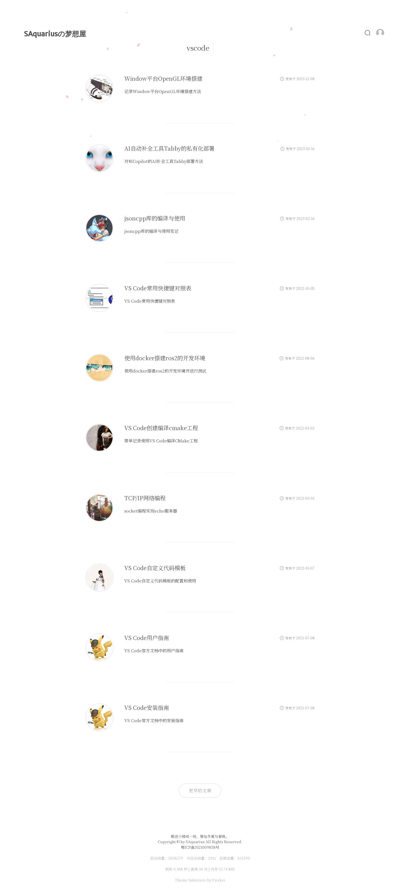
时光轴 (192, 32)
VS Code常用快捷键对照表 (157, 288)
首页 (145, 32)
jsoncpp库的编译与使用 (154, 218)
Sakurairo (197, 880)
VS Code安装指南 (146, 707)
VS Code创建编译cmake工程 (161, 428)
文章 (167, 32)
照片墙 (306, 32)
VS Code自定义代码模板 (155, 568)
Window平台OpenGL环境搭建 (163, 79)
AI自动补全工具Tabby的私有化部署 (169, 148)
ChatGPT (276, 32)
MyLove (220, 32)
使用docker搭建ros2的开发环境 (164, 358)
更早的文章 (200, 790)
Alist (247, 32)
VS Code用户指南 (146, 638)
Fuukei (218, 880)
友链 (352, 32)
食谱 (330, 32)
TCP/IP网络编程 (145, 498)
